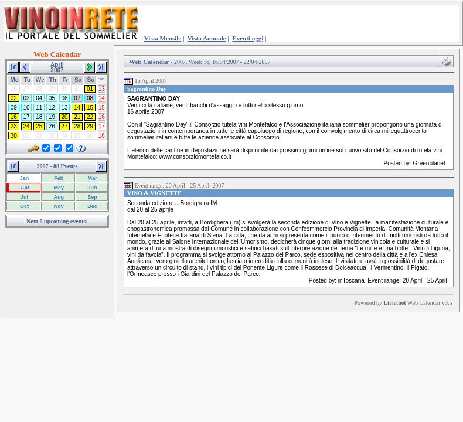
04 (39, 98)
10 (27, 107)
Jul (23, 197)
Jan (23, 178)
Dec (91, 206)
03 (27, 98)
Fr (65, 80)
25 (39, 126)
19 (52, 117)
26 (52, 126)
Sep (91, 197)
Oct (23, 206)
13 (101, 89)
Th (52, 80)
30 (14, 135)
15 (90, 107)
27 (65, 126)
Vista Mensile (162, 38)
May (58, 187)
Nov (58, 206)
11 (39, 107)
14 (101, 98)
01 (90, 89)
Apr (24, 187)
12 (52, 107)
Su (90, 80)
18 (39, 117)
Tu (27, 80)
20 (65, 117)
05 (52, 98)
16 (14, 117)
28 (77, 126)
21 (77, 117)
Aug (58, 197)
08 (90, 98)
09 (14, 107)
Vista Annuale (207, 38)
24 (27, 126)
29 (90, 126)
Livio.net (394, 303)
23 (14, 126)
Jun (91, 187)
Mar (91, 178)
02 (14, 98)
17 (27, 117)
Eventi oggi (247, 38)
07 (77, 98)
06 (65, 98)
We (40, 80)
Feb (58, 178)
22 (90, 117)
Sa (77, 80)
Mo (15, 80)
